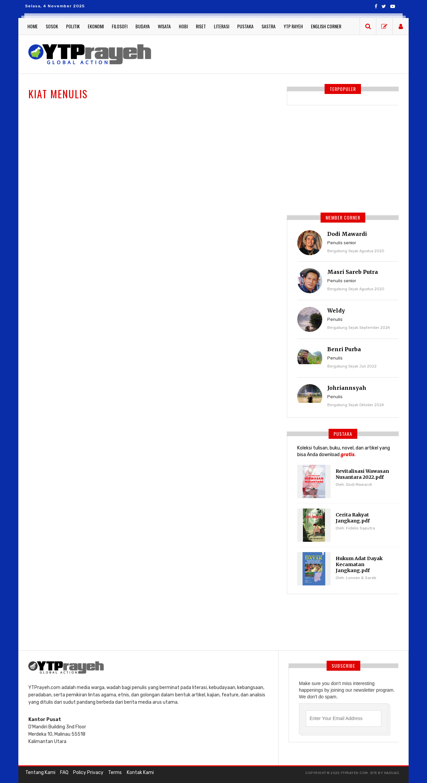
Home (32, 26)
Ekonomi (96, 26)
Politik (73, 26)
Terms (113, 773)
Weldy (336, 310)
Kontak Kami (138, 773)
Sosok (52, 26)
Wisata (164, 26)
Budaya (142, 26)
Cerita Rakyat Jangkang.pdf (353, 518)
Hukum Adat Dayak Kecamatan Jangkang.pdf (359, 564)
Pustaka (245, 26)
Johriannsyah (346, 388)
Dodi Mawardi (347, 234)
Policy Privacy (87, 773)
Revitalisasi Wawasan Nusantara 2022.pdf (362, 474)
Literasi (221, 26)
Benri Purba (344, 349)
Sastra (269, 26)
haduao (391, 773)
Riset (201, 26)
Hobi (183, 26)
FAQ (63, 773)
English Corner (326, 26)
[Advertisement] (280, 53)
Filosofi (119, 26)
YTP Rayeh (293, 26)
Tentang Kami (40, 773)
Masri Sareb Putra (352, 272)
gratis (348, 454)
